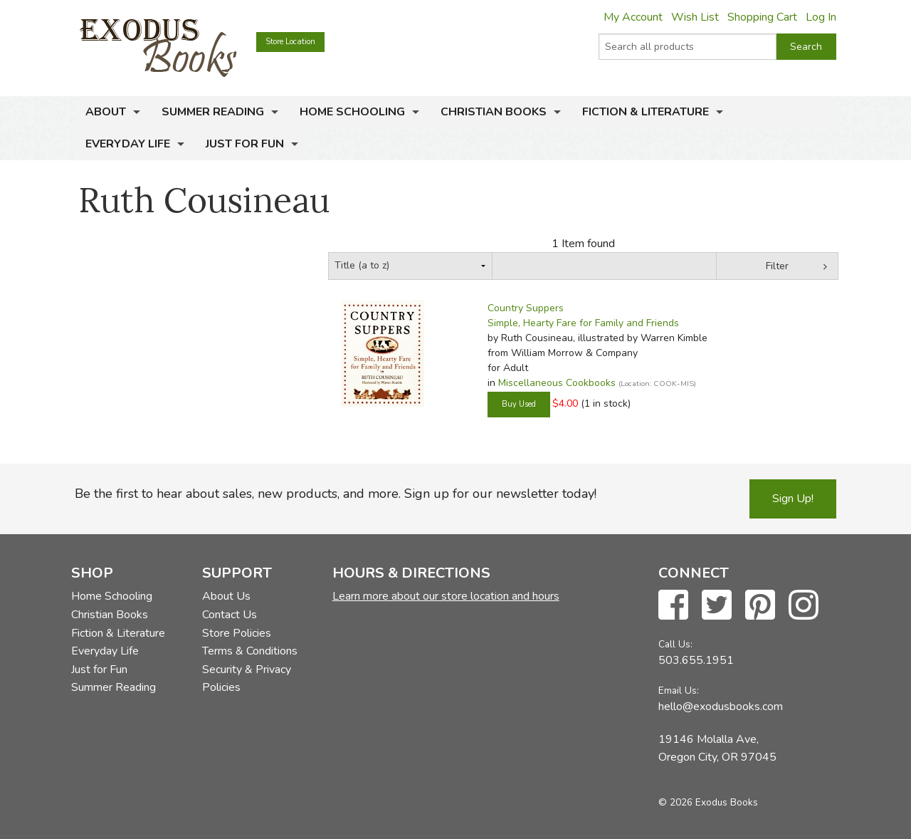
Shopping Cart (762, 17)
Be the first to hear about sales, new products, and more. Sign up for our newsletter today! (335, 493)
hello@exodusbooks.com (720, 706)
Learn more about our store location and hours (445, 596)
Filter (777, 266)
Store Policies (236, 633)
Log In (821, 17)
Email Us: (678, 690)
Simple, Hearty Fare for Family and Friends (583, 323)
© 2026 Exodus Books (708, 802)
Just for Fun (245, 144)
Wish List (695, 17)
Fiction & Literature (645, 112)
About (105, 112)
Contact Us (229, 614)
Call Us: (675, 644)
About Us (226, 596)
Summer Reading (213, 112)
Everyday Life (127, 144)
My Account (633, 17)
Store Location (290, 41)
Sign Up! (792, 498)
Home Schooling (352, 112)
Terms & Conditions (249, 651)
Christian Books (494, 112)
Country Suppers (526, 308)
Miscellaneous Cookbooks (557, 383)
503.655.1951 (696, 660)
